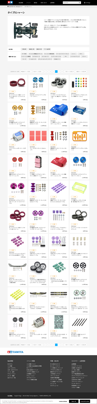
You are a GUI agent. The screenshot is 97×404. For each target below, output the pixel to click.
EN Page (87, 2)
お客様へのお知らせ (77, 368)
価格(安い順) (39, 49)
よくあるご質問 (75, 370)
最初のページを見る (26, 71)
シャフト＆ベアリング (75, 56)
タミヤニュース (54, 385)
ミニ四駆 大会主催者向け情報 (34, 366)
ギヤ (66, 56)
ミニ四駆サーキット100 (56, 381)
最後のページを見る (81, 71)
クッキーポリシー (76, 383)
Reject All (74, 401)
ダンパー (84, 56)
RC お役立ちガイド (55, 364)
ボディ (81, 53)
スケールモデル (12, 368)
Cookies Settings (63, 401)
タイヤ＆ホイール (36, 56)
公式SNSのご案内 (76, 379)
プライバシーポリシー (77, 381)
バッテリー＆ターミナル (56, 56)
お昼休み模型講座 (54, 377)
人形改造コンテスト (55, 374)
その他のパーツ (57, 59)
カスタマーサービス (77, 366)
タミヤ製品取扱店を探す (78, 374)
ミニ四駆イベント (31, 364)
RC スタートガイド (55, 366)
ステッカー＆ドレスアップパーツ (45, 59)
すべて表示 (24, 53)
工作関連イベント (31, 374)
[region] (48, 401)
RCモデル (10, 364)
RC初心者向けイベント (32, 370)
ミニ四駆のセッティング (56, 368)
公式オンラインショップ (78, 377)
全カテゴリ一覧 (12, 377)
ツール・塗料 (11, 372)
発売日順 (24, 49)
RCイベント (30, 368)
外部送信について (76, 385)
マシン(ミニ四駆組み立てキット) (35, 53)
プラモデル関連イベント (33, 372)
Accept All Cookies (85, 401)
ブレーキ (24, 59)
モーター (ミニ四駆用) (26, 56)
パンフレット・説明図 (56, 379)
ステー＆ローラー (45, 56)
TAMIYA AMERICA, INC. (45, 395)
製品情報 (21, 2)
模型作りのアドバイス (56, 372)
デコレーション (12, 374)
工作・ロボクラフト (13, 370)
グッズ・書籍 (11, 376)
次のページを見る (69, 71)
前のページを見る (37, 71)
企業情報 (74, 364)
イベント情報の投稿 (32, 379)
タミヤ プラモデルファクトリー (80, 376)
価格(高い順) (31, 49)
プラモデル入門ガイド (56, 370)
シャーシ (73, 53)
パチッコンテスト (54, 376)
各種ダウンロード (76, 372)
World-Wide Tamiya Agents (30, 395)
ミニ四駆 (10, 366)
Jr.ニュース (53, 383)
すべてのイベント (31, 377)
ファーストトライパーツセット (62, 53)
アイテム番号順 (47, 49)
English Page (17, 395)
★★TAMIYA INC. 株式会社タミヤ (15, 6)
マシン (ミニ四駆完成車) (49, 53)
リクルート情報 (75, 387)
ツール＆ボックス (32, 59)
